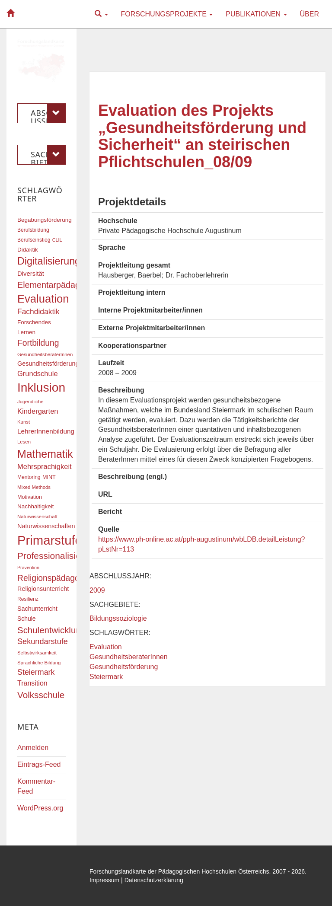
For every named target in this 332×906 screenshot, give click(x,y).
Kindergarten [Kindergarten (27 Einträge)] (37, 411)
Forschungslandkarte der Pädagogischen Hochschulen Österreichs (179, 871)
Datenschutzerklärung (153, 880)
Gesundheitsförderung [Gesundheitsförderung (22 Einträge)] (48, 363)
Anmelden (32, 747)
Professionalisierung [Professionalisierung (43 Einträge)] (58, 556)
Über (309, 14)
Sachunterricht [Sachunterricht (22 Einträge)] (37, 608)
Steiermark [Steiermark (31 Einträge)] (36, 672)
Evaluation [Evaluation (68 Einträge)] (43, 299)
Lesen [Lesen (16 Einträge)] (24, 441)
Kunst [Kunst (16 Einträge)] (23, 421)
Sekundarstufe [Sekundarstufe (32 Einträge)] (42, 641)
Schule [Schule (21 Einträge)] (26, 618)
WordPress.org (40, 808)
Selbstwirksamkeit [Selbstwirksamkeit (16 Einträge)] (37, 652)
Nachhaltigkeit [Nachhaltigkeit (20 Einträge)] (35, 506)
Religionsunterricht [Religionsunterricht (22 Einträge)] (43, 588)
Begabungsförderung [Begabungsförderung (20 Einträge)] (44, 220)
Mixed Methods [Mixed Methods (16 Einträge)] (34, 487)
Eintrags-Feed (39, 764)
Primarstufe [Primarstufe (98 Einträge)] (49, 540)
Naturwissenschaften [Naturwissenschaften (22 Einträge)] (46, 526)
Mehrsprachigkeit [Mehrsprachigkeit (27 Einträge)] (44, 466)
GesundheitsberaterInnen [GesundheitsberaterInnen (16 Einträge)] (45, 354)
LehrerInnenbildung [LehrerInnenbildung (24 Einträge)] (45, 431)
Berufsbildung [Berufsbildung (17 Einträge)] (33, 230)
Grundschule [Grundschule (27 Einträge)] (37, 373)
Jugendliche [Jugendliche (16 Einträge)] (30, 401)
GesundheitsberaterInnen (128, 656)
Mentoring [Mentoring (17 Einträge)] (29, 477)
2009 (97, 590)
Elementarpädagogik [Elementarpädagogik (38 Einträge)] (56, 285)
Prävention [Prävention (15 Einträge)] (28, 567)
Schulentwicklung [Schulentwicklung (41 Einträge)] (51, 630)
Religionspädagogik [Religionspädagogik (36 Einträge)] (53, 578)
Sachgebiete (48, 155)
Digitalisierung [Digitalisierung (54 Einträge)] (48, 261)
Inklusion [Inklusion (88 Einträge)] (41, 387)
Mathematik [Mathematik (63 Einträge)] (45, 454)
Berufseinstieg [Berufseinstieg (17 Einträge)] (33, 240)
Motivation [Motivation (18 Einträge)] (29, 497)
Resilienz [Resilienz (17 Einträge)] (27, 599)
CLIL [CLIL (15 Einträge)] (57, 239)
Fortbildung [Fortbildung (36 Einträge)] (38, 343)
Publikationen (256, 14)
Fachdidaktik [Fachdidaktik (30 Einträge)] (38, 311)
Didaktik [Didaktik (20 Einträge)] (27, 249)
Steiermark (106, 676)
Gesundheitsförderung (123, 666)
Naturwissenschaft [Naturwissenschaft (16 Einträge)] (37, 516)
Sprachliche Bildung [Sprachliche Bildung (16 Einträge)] (39, 662)
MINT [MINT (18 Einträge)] (49, 477)
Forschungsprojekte (167, 14)
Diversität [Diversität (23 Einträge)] (30, 273)
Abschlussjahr (48, 113)
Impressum (104, 880)
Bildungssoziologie (118, 618)
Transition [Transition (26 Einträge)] (32, 683)
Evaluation (105, 647)
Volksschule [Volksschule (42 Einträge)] (40, 695)
